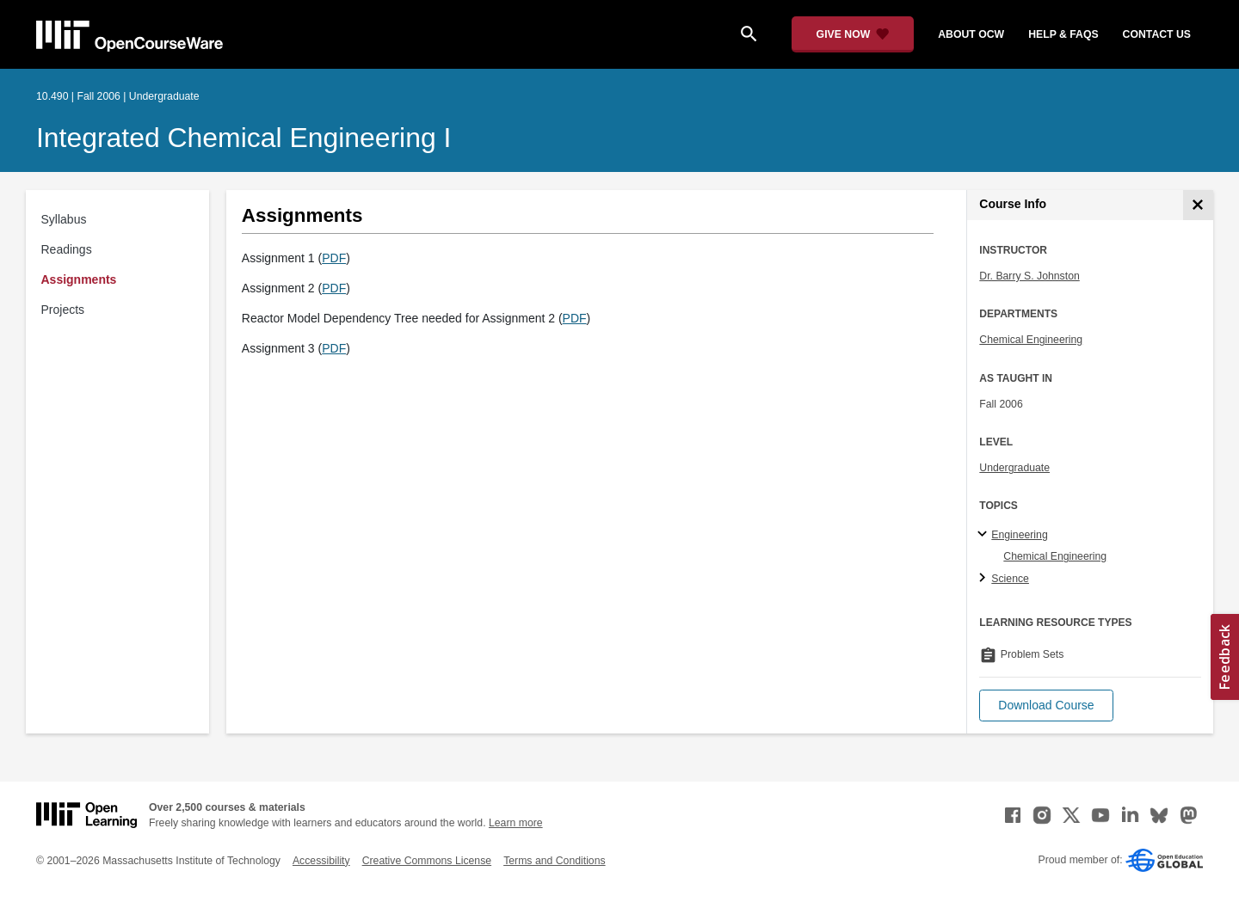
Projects (63, 309)
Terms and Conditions (554, 861)
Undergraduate (1014, 468)
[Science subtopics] (984, 579)
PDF (334, 258)
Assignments (79, 279)
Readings (66, 249)
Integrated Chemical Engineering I (243, 137)
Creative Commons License (426, 861)
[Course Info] (1198, 205)
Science (1010, 579)
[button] (1046, 705)
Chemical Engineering (1030, 340)
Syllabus (64, 219)
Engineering (1019, 535)
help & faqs (1063, 34)
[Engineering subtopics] (984, 535)
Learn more (516, 823)
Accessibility (321, 861)
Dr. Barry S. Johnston (1029, 276)
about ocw (971, 34)
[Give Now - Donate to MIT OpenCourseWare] (853, 34)
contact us (1157, 34)
